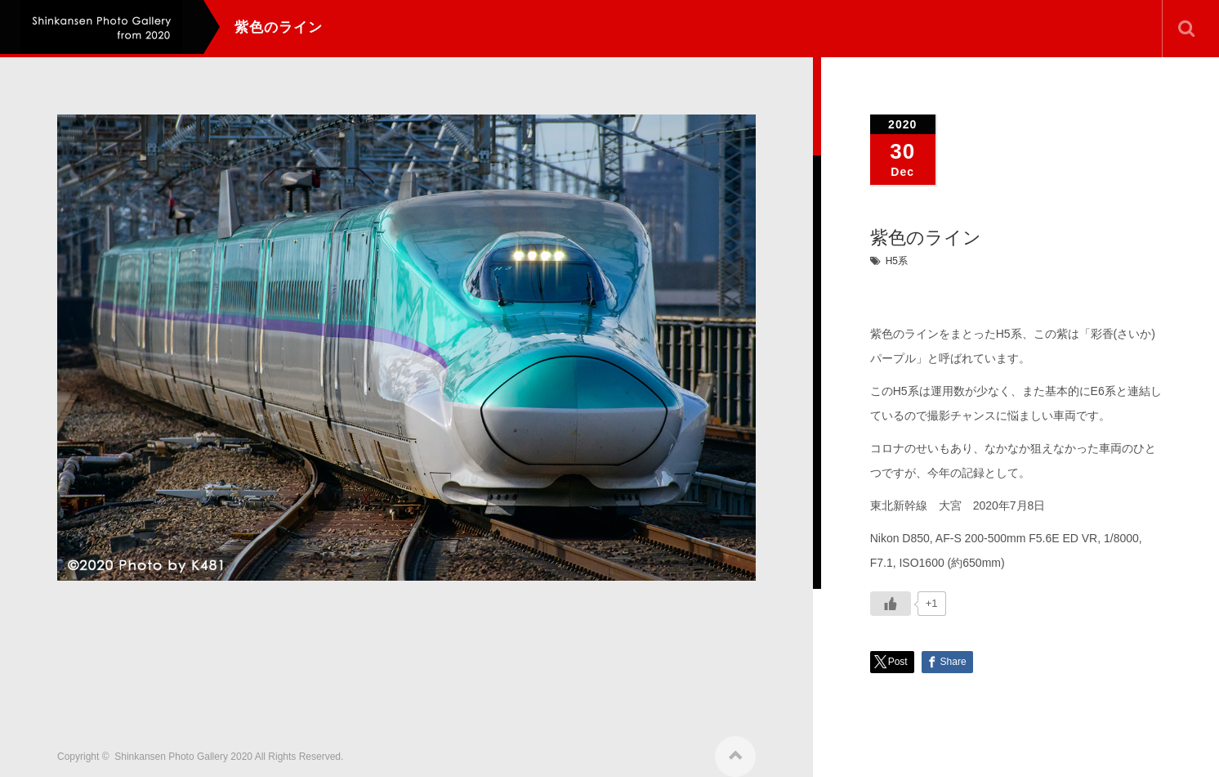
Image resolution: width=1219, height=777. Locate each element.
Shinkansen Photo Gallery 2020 (183, 749)
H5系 (897, 261)
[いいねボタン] (890, 603)
